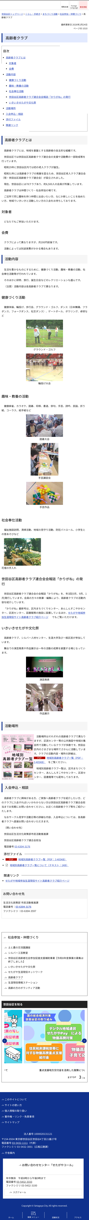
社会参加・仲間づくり (70, 13)
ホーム (11, 1217)
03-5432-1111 (20, 1143)
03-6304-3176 (22, 846)
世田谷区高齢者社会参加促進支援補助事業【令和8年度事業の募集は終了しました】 (45, 959)
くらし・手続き (32, 13)
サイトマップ (12, 1122)
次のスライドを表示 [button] (86, 1040)
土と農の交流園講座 (19, 947)
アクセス (77, 1217)
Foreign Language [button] (74, 6)
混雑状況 (55, 1217)
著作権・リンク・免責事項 (19, 1116)
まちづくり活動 (50, 13)
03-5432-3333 (24, 1182)
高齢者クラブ (15, 977)
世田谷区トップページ (12, 13)
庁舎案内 (10, 1152)
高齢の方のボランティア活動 (24, 987)
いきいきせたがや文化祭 (21, 966)
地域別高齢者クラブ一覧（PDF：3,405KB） (42, 859)
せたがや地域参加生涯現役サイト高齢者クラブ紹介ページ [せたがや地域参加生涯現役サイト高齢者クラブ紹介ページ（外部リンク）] (37, 880)
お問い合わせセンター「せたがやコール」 (48, 1165)
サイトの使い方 (13, 1105)
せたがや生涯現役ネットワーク (25, 972)
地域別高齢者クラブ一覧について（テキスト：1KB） (39, 865)
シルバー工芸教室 (18, 952)
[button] (65, 5)
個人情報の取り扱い (16, 1110)
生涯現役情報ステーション (23, 982)
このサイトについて (16, 1099)
